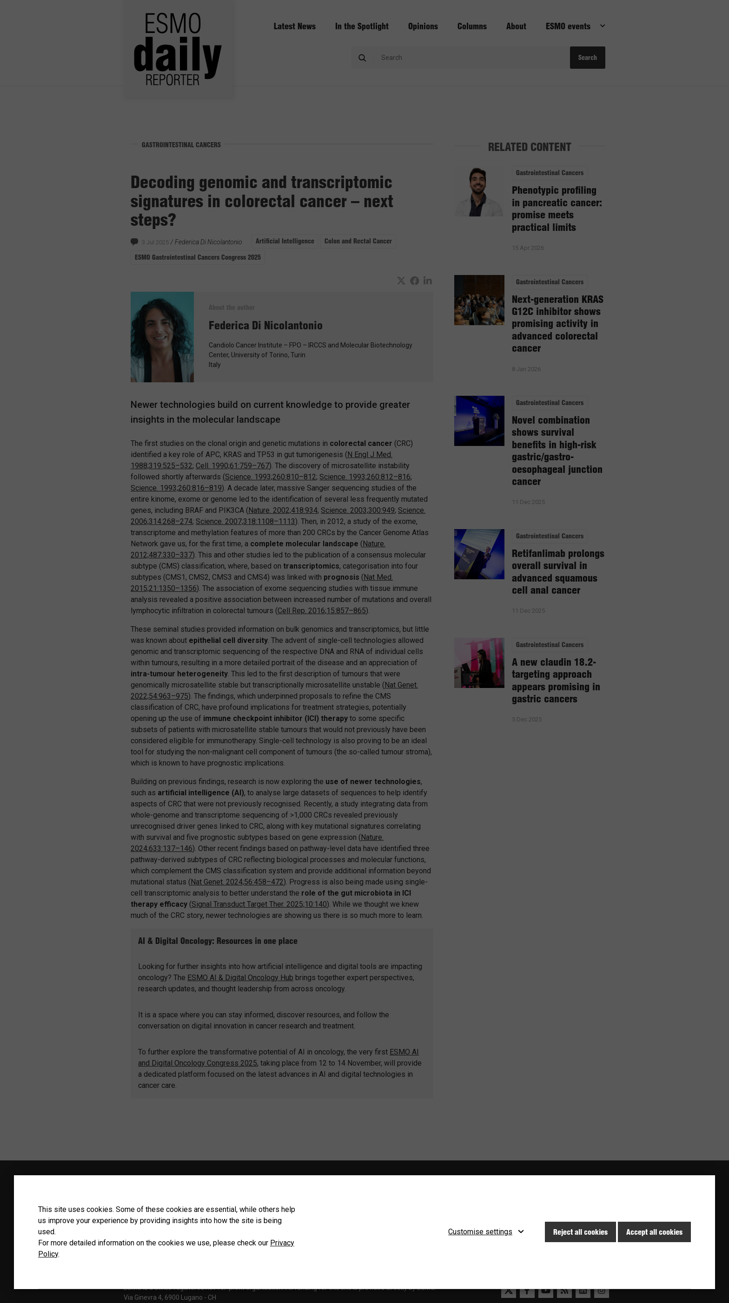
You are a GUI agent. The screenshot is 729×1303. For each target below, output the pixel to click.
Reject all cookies (580, 1232)
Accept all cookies (654, 1232)
